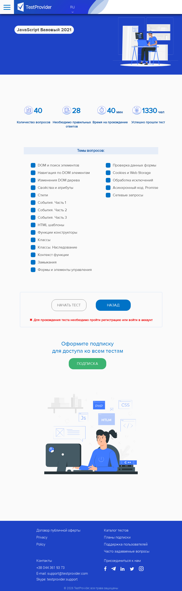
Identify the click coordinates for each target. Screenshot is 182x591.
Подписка (87, 363)
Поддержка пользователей (126, 544)
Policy (40, 544)
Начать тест (69, 305)
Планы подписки (117, 537)
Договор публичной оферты (58, 530)
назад (113, 305)
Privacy (41, 537)
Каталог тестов (116, 530)
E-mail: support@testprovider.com (62, 573)
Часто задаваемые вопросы (126, 551)
